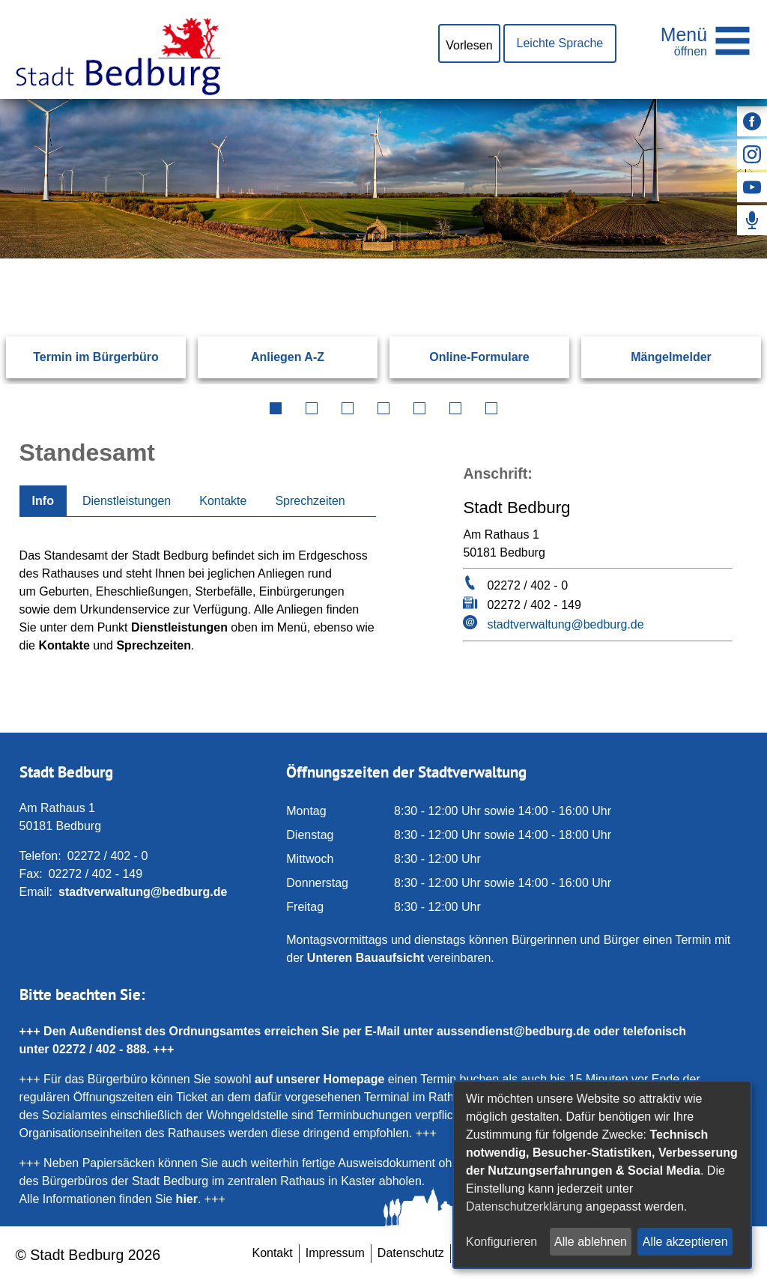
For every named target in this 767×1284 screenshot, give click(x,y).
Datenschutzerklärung (524, 1206)
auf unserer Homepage (319, 1079)
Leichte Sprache (560, 43)
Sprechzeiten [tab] (310, 500)
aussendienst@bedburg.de (513, 1031)
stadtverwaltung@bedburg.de (565, 624)
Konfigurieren (501, 1241)
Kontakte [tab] (222, 500)
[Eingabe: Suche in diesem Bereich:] (365, 258)
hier (187, 1199)
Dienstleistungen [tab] (126, 500)
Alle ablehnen (590, 1241)
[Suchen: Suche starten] (710, 258)
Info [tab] (43, 500)
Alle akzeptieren (685, 1241)
